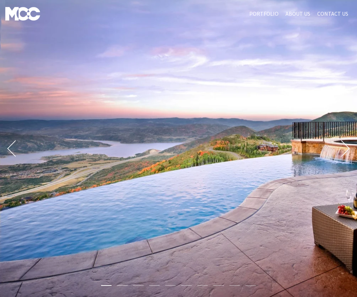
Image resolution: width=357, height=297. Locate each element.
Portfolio (264, 13)
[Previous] (14, 148)
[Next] (343, 148)
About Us (298, 13)
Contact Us (332, 13)
